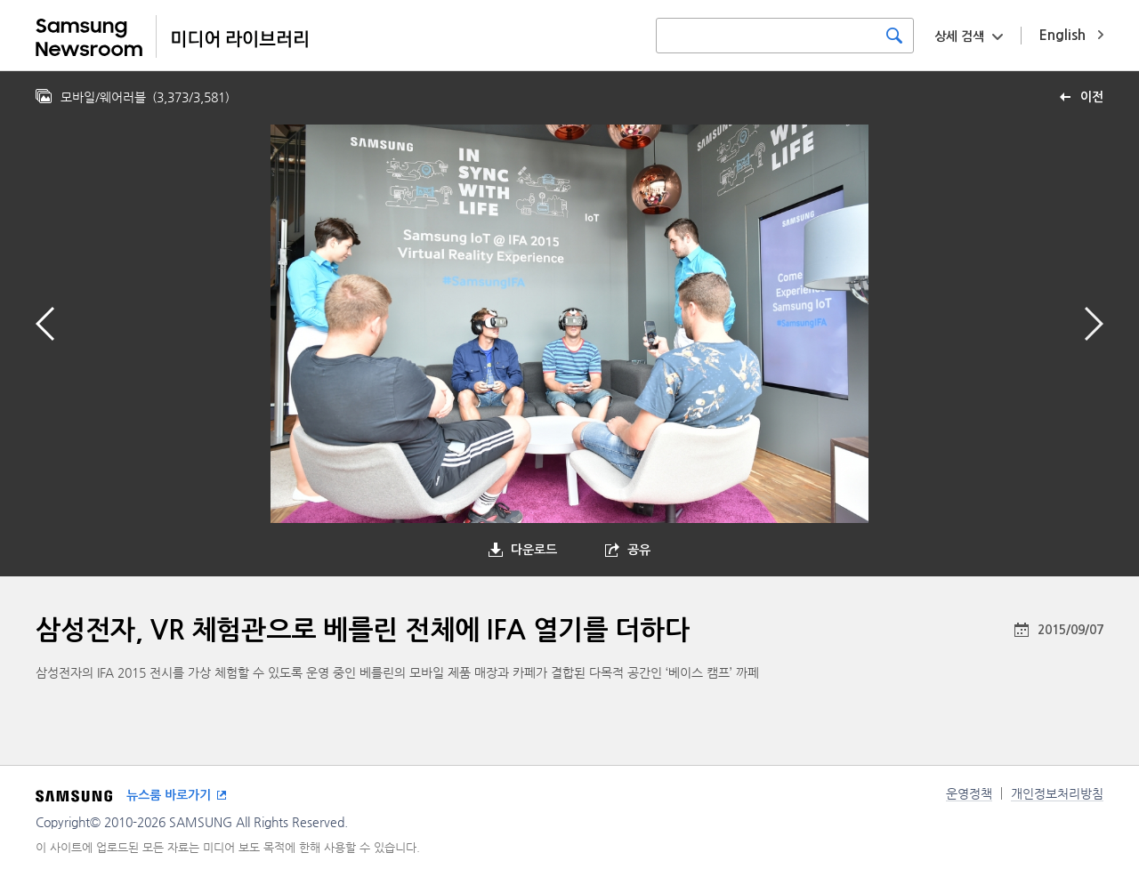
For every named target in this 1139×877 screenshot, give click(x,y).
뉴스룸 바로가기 (168, 795)
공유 (638, 549)
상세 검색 (959, 36)
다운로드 (534, 549)
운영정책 (969, 793)
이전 (1091, 97)
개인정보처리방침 (1057, 793)
